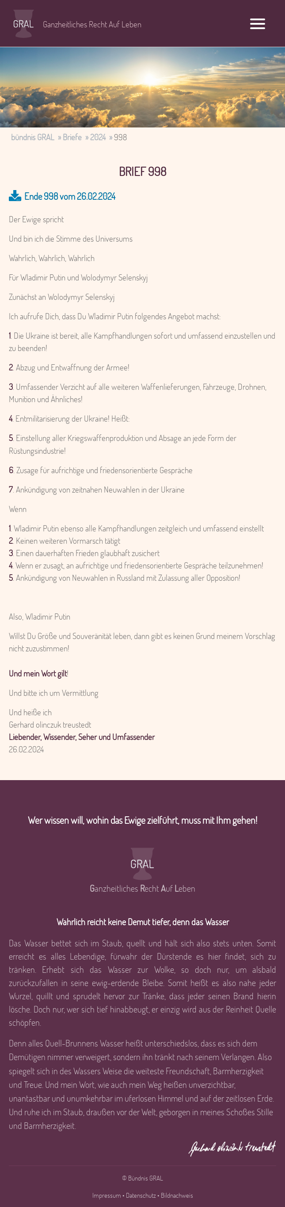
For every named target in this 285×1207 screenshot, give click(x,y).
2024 (98, 136)
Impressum (106, 1195)
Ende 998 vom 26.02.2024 (69, 196)
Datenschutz (141, 1195)
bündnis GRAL (32, 136)
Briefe (72, 136)
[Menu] (257, 23)
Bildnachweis (177, 1195)
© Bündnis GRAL (142, 1177)
